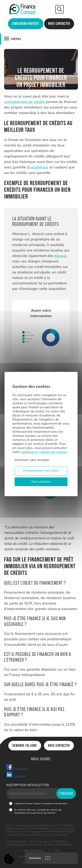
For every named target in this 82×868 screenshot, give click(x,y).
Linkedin (16, 775)
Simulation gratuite (25, 24)
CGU (57, 850)
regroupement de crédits (24, 101)
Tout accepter (41, 481)
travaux (61, 255)
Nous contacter (59, 24)
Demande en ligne (24, 745)
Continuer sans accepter (32, 460)
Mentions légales (33, 851)
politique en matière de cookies (44, 452)
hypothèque (38, 167)
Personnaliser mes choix (41, 471)
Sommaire (35, 858)
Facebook (16, 767)
